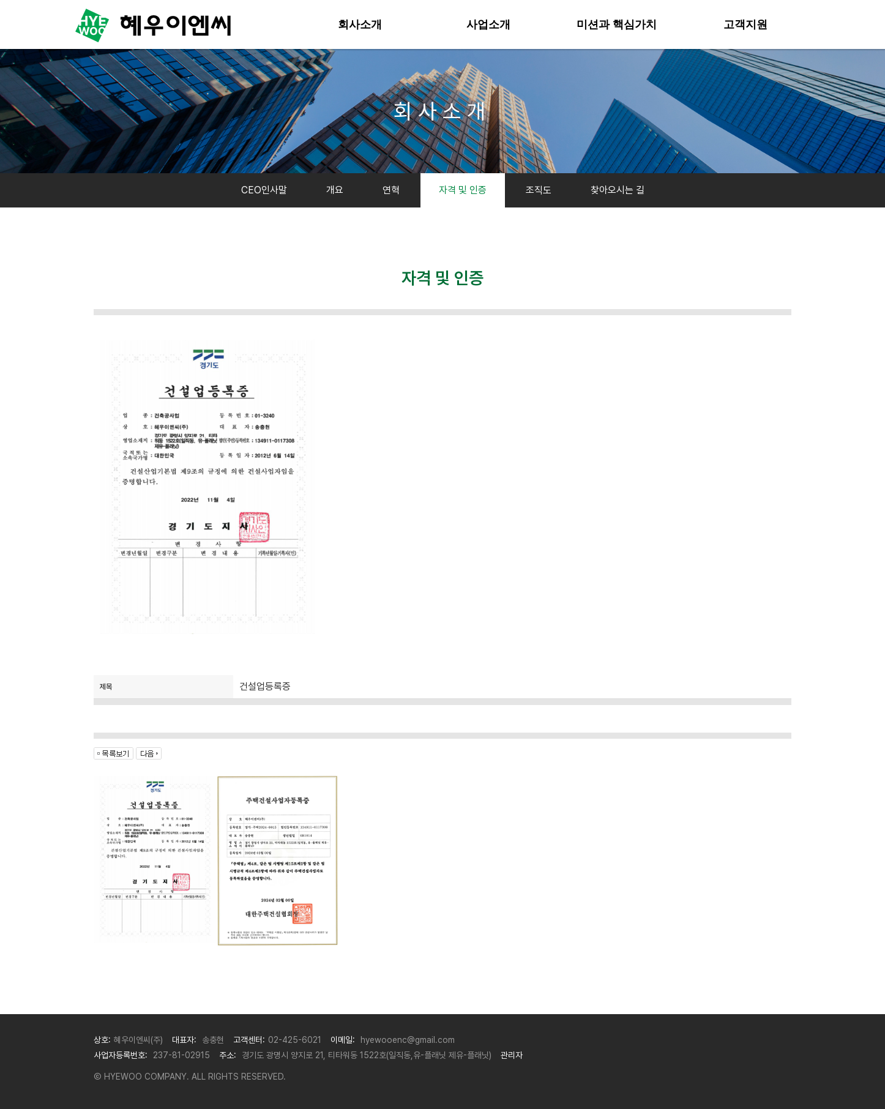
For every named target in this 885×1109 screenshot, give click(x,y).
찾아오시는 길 (617, 190)
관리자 (512, 1055)
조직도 (538, 190)
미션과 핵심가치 (617, 24)
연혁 (391, 190)
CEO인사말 (264, 190)
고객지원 (745, 24)
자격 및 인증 (463, 190)
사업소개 (488, 24)
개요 (334, 190)
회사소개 (360, 24)
